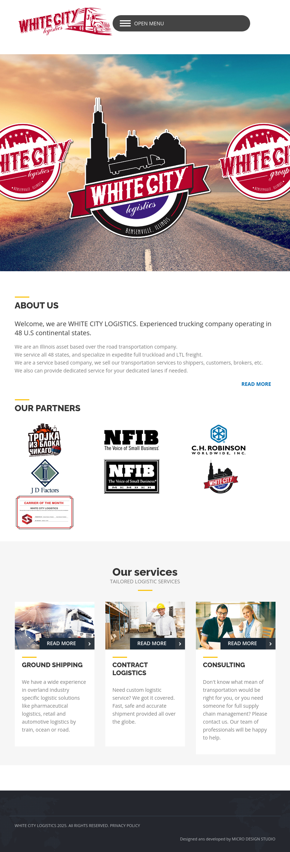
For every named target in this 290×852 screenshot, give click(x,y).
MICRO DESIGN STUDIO (253, 839)
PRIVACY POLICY (125, 825)
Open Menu (149, 23)
